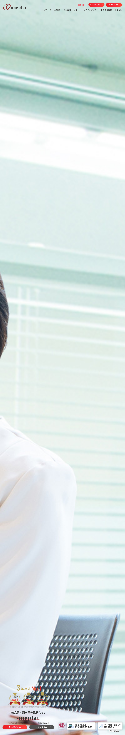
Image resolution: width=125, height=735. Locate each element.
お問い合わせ (114, 5)
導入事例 (67, 10)
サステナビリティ (91, 10)
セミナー (77, 10)
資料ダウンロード (96, 5)
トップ (44, 10)
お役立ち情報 (106, 10)
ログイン (81, 5)
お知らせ (118, 10)
